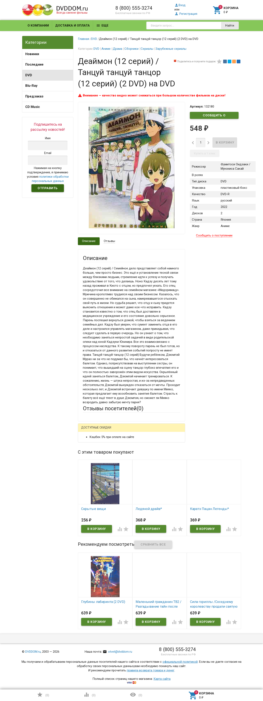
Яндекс (159, 431)
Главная (83, 39)
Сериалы (147, 49)
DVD (28, 75)
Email (86, 456)
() (43, 695)
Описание (89, 241)
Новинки (32, 54)
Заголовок (90, 472)
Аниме (106, 49)
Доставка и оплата (72, 25)
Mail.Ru (109, 431)
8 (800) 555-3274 (133, 8)
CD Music (32, 107)
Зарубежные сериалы (171, 49)
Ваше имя (89, 445)
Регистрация (185, 14)
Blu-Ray (31, 86)
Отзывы (109, 241)
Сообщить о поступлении (214, 116)
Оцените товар (93, 483)
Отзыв (87, 490)
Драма (117, 49)
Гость (88, 430)
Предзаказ (34, 96)
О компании (38, 25)
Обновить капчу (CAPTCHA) (135, 552)
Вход (180, 5)
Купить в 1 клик (204, 153)
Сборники (131, 49)
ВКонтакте (134, 431)
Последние (34, 64)
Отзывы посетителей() (113, 408)
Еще (102, 25)
